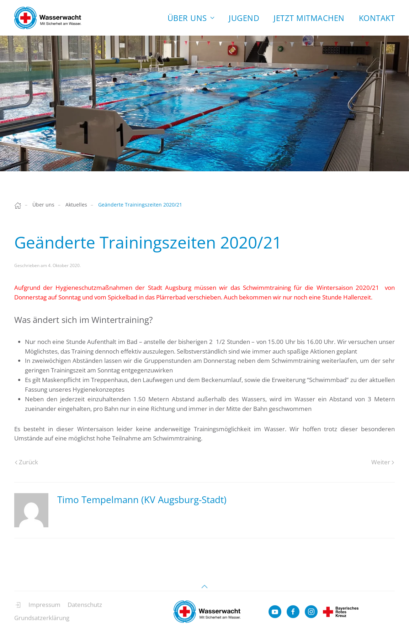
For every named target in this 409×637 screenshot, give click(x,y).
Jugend (244, 17)
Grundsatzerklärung (41, 621)
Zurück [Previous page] (26, 462)
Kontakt (377, 17)
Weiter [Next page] (382, 462)
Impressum (44, 608)
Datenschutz (85, 608)
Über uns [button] (191, 17)
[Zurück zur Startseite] (47, 18)
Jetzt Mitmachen (309, 17)
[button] (204, 589)
